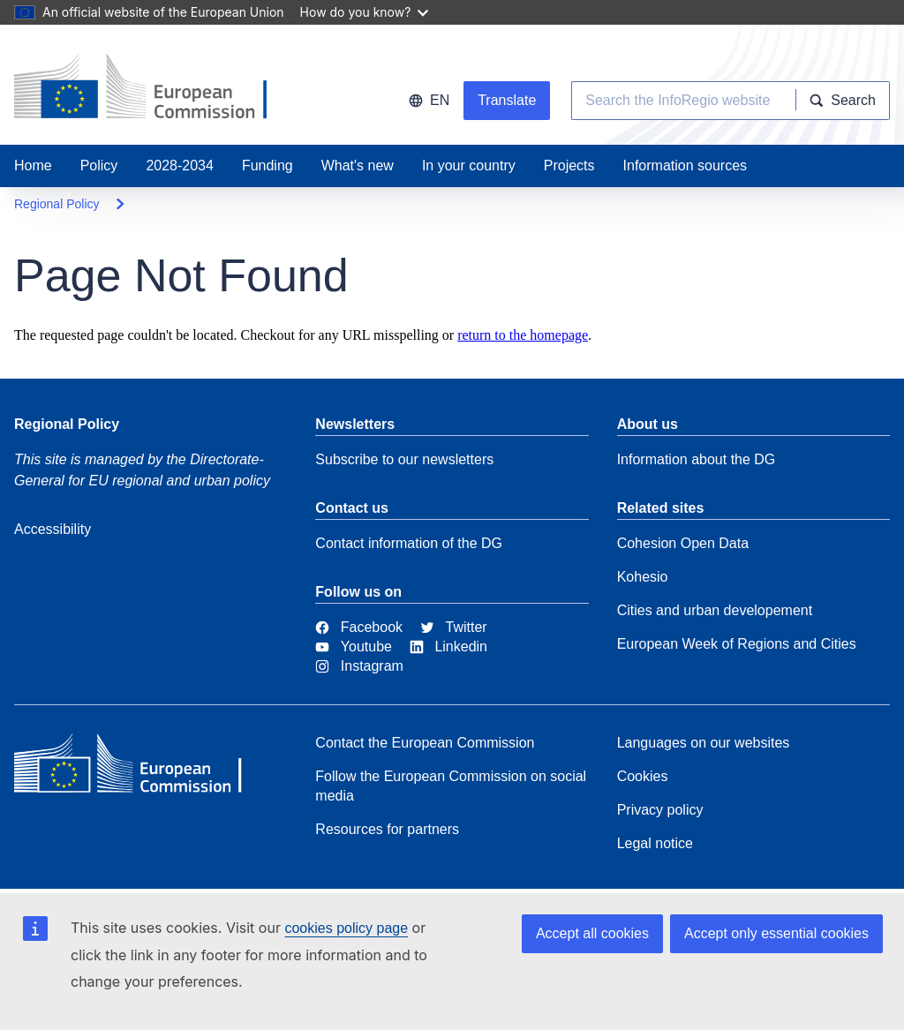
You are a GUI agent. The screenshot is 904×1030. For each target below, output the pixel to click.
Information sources (685, 165)
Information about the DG (696, 459)
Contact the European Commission (424, 742)
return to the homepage (522, 334)
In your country (469, 165)
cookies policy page (346, 928)
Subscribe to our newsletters (404, 459)
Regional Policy (57, 204)
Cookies (642, 776)
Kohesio (642, 576)
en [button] (429, 100)
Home (33, 165)
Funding (267, 165)
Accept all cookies (592, 933)
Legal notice (655, 843)
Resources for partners (387, 829)
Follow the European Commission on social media (450, 786)
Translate (507, 100)
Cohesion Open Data (683, 543)
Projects (569, 165)
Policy (99, 165)
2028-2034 (180, 165)
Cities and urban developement (714, 610)
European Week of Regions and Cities (736, 643)
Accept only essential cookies (776, 933)
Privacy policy (660, 809)
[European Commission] (142, 767)
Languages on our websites (703, 742)
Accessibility (52, 529)
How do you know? (364, 11)
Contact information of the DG (408, 543)
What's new (357, 165)
